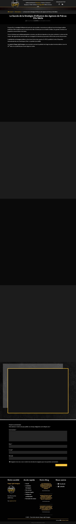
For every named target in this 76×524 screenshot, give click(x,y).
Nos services (28, 490)
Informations (18, 12)
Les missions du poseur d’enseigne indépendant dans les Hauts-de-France (46, 486)
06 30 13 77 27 (60, 2)
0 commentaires (47, 20)
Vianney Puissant (30, 20)
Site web (11, 456)
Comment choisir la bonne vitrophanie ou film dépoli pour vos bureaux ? (46, 507)
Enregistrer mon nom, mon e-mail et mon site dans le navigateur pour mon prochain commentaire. (34, 462)
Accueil (10, 12)
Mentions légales (29, 492)
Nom (10, 444)
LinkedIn (62, 486)
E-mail (11, 450)
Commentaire (12, 430)
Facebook (62, 484)
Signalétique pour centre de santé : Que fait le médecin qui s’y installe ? (46, 497)
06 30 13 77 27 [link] (13, 501)
